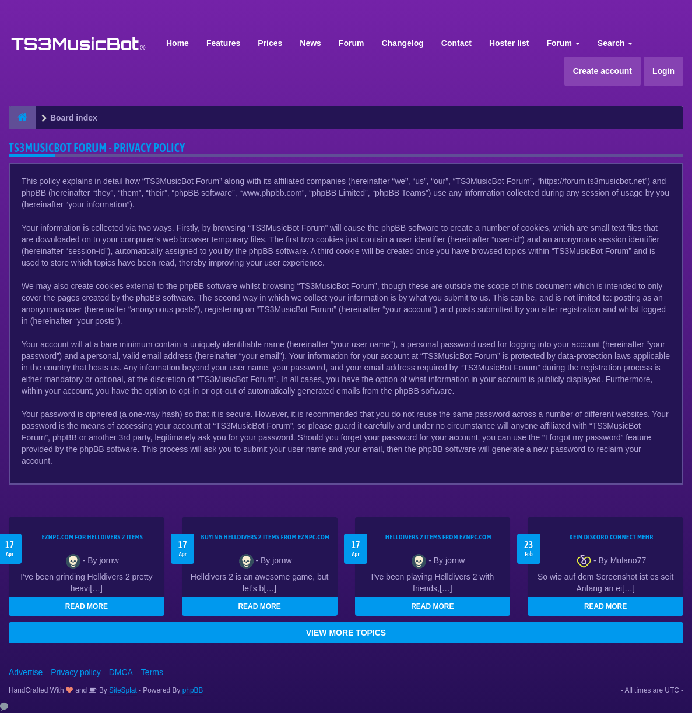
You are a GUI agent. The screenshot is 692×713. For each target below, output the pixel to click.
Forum (351, 43)
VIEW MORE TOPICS (346, 632)
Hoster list (509, 43)
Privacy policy (76, 672)
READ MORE (86, 606)
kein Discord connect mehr (612, 537)
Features (223, 43)
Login (663, 71)
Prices (270, 43)
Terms (152, 672)
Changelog (402, 43)
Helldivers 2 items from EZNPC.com (438, 537)
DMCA (121, 672)
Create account (602, 71)
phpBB (192, 690)
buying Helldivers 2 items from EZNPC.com (265, 537)
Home (177, 43)
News (310, 43)
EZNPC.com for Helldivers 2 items (92, 537)
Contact (456, 43)
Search (615, 43)
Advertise (26, 672)
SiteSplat (122, 690)
